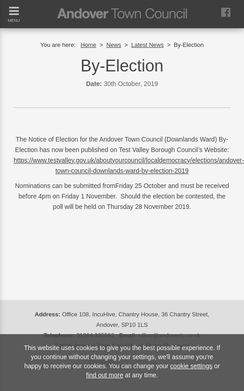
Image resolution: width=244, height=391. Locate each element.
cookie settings (191, 366)
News (114, 44)
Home (89, 44)
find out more (104, 375)
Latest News (147, 44)
